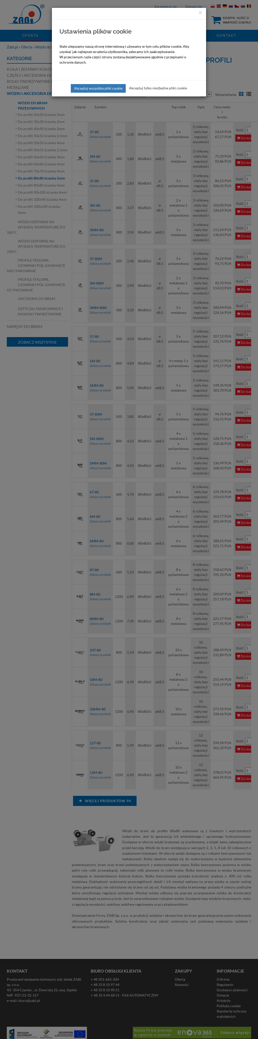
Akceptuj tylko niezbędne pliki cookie (158, 88)
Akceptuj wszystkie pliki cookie (98, 88)
